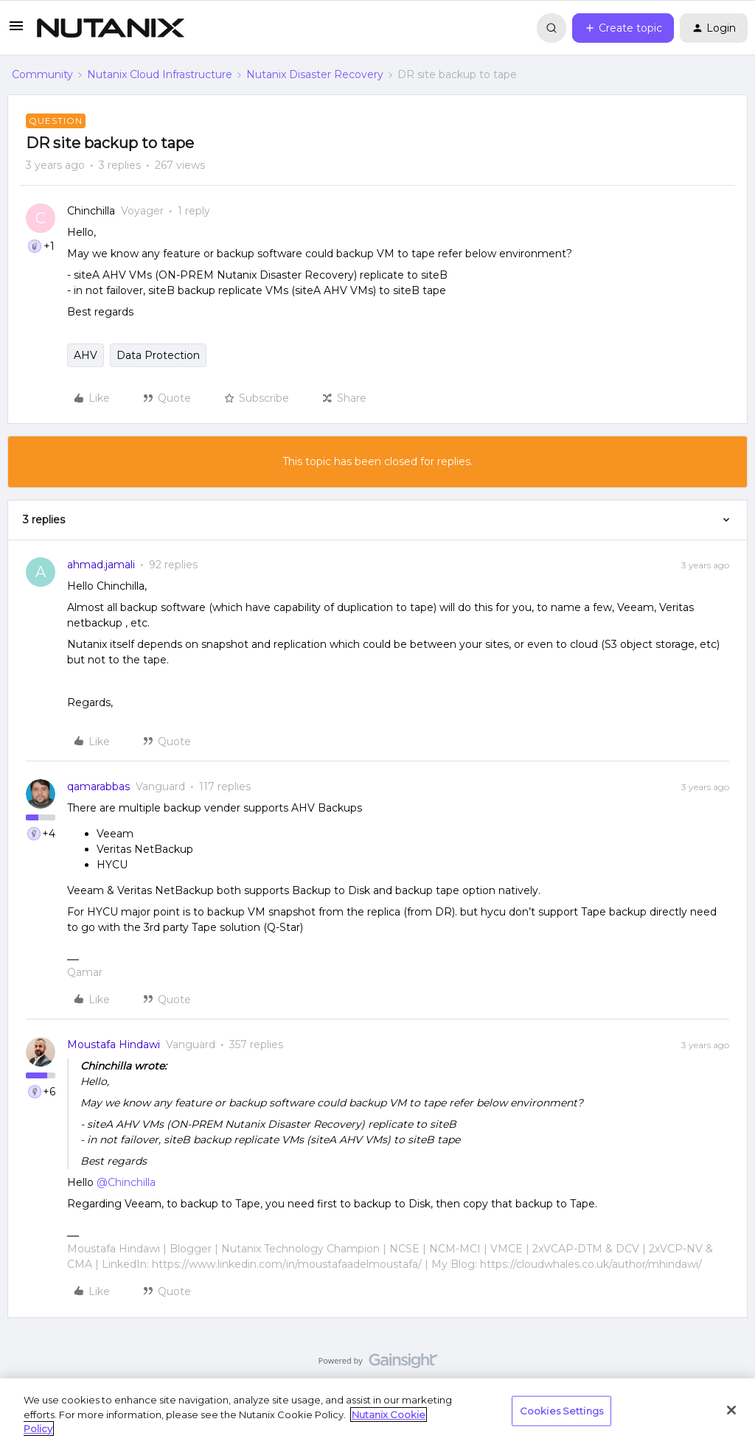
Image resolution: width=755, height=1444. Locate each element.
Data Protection (158, 355)
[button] (16, 31)
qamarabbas (98, 786)
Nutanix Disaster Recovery (314, 74)
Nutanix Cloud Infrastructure (159, 74)
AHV (85, 355)
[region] (377, 1411)
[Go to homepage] (110, 28)
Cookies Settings (561, 1410)
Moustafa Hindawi (113, 1044)
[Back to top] (725, 1346)
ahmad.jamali (101, 564)
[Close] (731, 1410)
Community (42, 74)
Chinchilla (91, 210)
